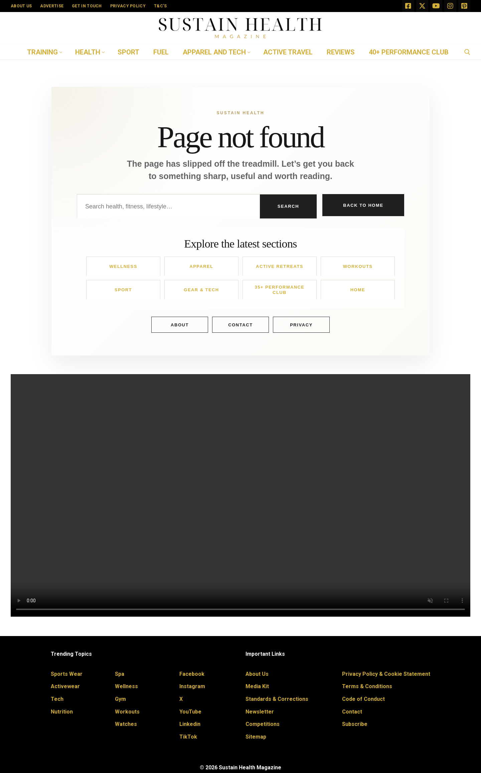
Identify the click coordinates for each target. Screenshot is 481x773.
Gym (120, 699)
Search (288, 206)
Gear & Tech (201, 289)
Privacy (301, 324)
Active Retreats (279, 266)
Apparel (201, 266)
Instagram (192, 686)
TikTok (188, 737)
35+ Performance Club (280, 290)
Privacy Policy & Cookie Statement (386, 674)
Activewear (65, 686)
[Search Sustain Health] (168, 206)
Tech (57, 699)
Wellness (123, 266)
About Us (257, 674)
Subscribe (354, 724)
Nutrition (62, 712)
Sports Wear (67, 674)
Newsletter (260, 712)
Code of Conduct (363, 699)
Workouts (358, 266)
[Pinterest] (464, 6)
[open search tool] (467, 52)
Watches (126, 724)
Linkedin (189, 724)
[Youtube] (436, 6)
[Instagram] (450, 6)
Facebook (191, 674)
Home (357, 289)
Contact (240, 324)
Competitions (263, 724)
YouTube (190, 712)
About (180, 324)
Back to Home (363, 205)
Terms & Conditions (367, 686)
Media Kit (257, 686)
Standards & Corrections (277, 699)
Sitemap (256, 737)
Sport (123, 289)
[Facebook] (408, 6)
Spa (119, 674)
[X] (422, 6)
